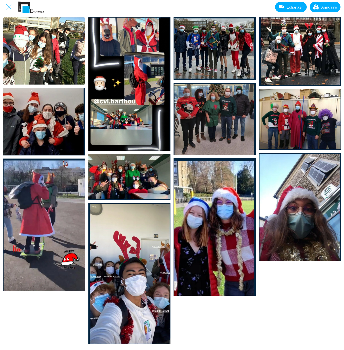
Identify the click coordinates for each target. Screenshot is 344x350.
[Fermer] (8, 7)
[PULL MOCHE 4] (44, 121)
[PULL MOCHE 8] (44, 225)
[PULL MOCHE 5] (129, 177)
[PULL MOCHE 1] (129, 84)
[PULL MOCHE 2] (215, 48)
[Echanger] (291, 7)
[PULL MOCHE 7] (300, 119)
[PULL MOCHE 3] (300, 51)
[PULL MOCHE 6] (215, 119)
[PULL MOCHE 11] (300, 207)
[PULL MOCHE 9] (129, 273)
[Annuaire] (325, 7)
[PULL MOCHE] (44, 51)
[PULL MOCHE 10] (215, 227)
